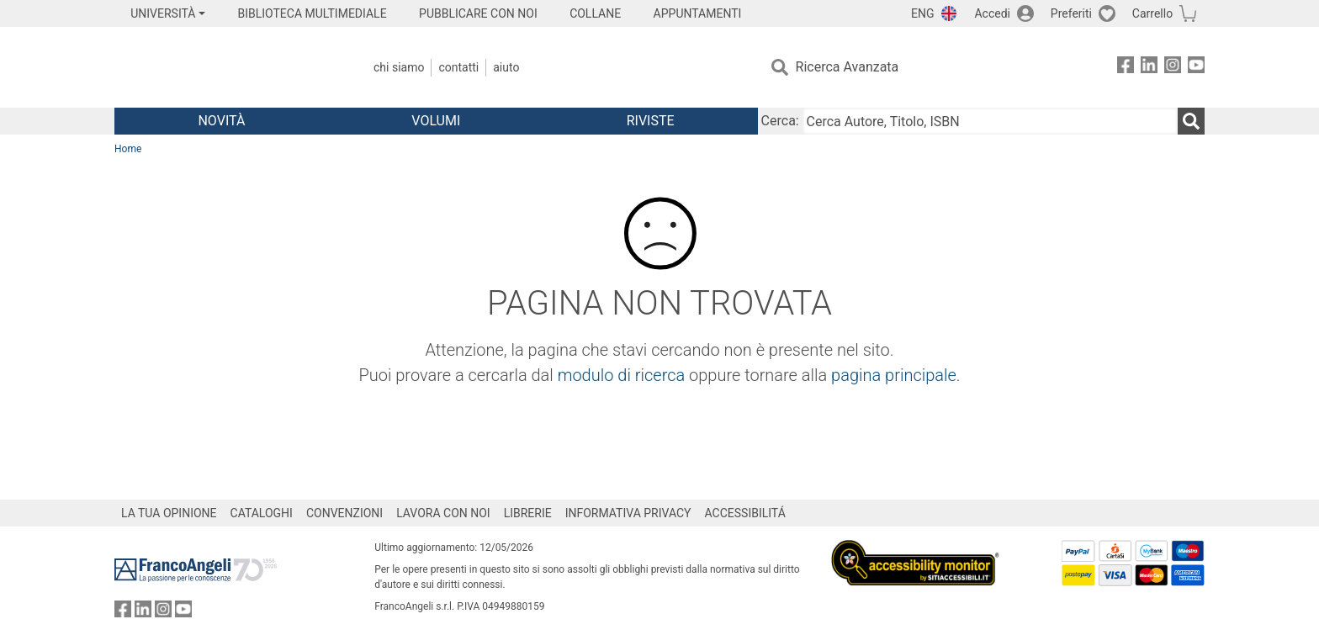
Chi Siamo (398, 67)
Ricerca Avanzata (847, 67)
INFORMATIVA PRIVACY (628, 513)
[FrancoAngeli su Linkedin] (1149, 67)
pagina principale (893, 375)
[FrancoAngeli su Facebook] (1125, 67)
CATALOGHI (261, 513)
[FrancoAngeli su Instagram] (1172, 67)
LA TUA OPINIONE (169, 513)
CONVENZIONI (344, 513)
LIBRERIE (528, 513)
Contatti (458, 67)
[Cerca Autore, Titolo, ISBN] (990, 121)
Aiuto (506, 67)
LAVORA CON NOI (443, 513)
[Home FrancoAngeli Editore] (225, 67)
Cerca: (780, 121)
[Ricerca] (1191, 121)
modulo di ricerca (622, 375)
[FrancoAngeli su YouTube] (1196, 67)
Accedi (992, 13)
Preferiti (1071, 13)
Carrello (1152, 13)
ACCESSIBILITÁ (745, 513)
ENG (922, 13)
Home (127, 149)
